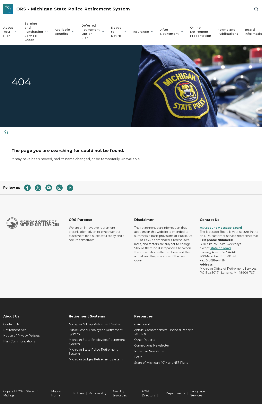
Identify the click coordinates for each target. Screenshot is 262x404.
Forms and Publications (228, 32)
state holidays (220, 248)
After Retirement (171, 32)
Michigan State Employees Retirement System (97, 342)
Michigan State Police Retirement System (93, 352)
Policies (78, 393)
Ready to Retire (118, 32)
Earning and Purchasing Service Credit (36, 32)
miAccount (142, 324)
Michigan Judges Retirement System (96, 359)
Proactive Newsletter (149, 351)
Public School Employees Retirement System (96, 332)
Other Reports (144, 340)
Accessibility (97, 393)
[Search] (256, 9)
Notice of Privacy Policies (21, 336)
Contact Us (11, 324)
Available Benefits (65, 32)
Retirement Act (14, 330)
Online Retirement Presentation (200, 32)
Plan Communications (19, 341)
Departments (175, 393)
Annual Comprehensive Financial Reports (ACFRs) (163, 332)
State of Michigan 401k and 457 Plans (161, 363)
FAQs (138, 357)
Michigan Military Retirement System (95, 324)
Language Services (197, 393)
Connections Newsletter (151, 345)
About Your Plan (10, 32)
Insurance (143, 32)
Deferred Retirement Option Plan (93, 32)
